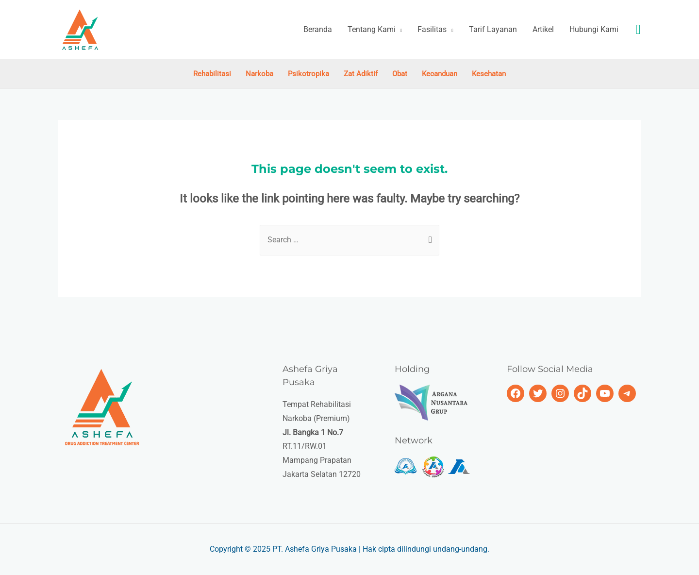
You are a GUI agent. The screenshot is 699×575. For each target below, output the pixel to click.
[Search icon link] (638, 29)
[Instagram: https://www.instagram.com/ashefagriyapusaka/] (560, 393)
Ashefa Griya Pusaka (321, 549)
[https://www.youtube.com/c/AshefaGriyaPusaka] (605, 393)
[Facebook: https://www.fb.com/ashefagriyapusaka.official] (515, 393)
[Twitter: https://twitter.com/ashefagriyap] (538, 393)
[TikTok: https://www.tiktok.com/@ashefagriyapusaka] (582, 393)
